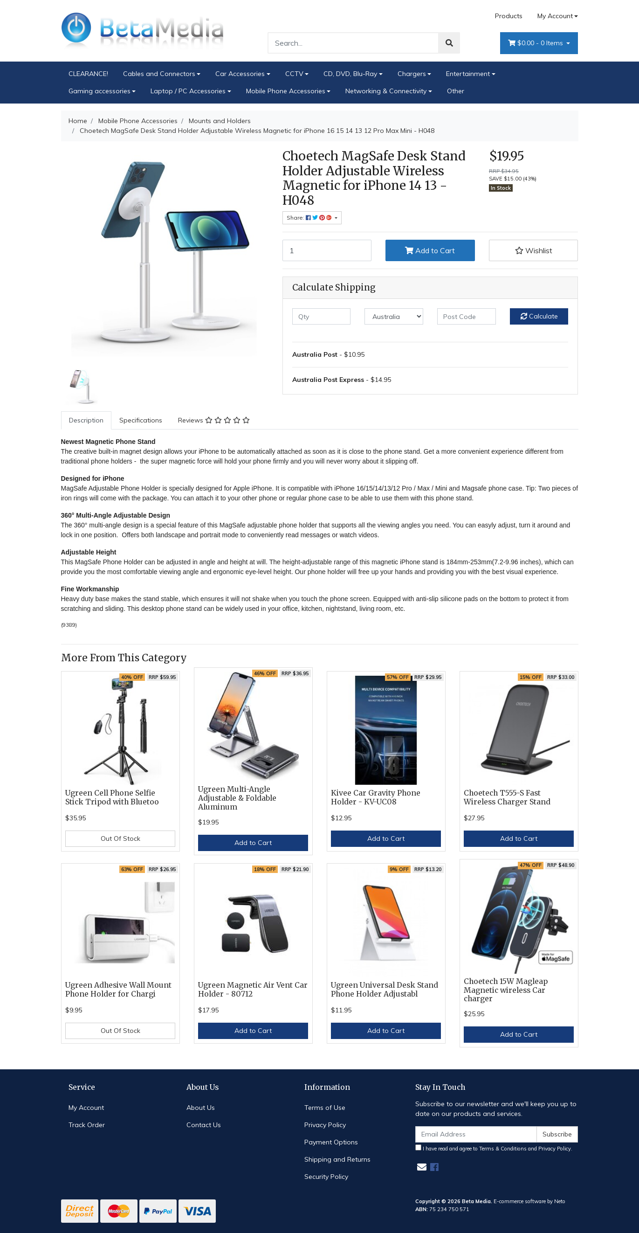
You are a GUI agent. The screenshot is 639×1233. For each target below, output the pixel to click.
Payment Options (331, 1142)
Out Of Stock (120, 838)
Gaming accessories (100, 91)
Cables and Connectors (159, 73)
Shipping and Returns (337, 1159)
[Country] (393, 316)
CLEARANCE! (88, 73)
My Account (86, 1107)
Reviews (214, 420)
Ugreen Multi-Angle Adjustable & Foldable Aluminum (237, 798)
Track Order (87, 1125)
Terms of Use (324, 1107)
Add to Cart (430, 250)
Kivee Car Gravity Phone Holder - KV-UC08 (375, 797)
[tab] (86, 420)
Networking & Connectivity (385, 91)
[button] (533, 250)
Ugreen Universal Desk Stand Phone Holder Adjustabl (384, 989)
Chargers (412, 73)
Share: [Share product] (310, 217)
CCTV (294, 73)
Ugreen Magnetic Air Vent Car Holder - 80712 (253, 989)
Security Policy (326, 1176)
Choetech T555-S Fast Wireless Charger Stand (507, 797)
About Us (200, 1107)
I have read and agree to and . (493, 1148)
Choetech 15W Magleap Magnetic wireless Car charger (506, 990)
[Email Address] (476, 1134)
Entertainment (468, 73)
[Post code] (466, 316)
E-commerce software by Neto (529, 1201)
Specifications (140, 420)
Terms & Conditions (503, 1148)
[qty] (321, 316)
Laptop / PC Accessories (188, 91)
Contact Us (203, 1125)
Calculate (539, 316)
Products (508, 16)
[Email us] (421, 1167)
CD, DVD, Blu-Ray (350, 73)
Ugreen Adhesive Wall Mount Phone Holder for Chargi (118, 989)
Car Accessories (240, 73)
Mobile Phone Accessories (285, 91)
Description (86, 420)
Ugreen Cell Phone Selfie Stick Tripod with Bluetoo (112, 797)
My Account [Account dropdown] (555, 16)
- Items (536, 43)
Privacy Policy (325, 1125)
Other (455, 91)
